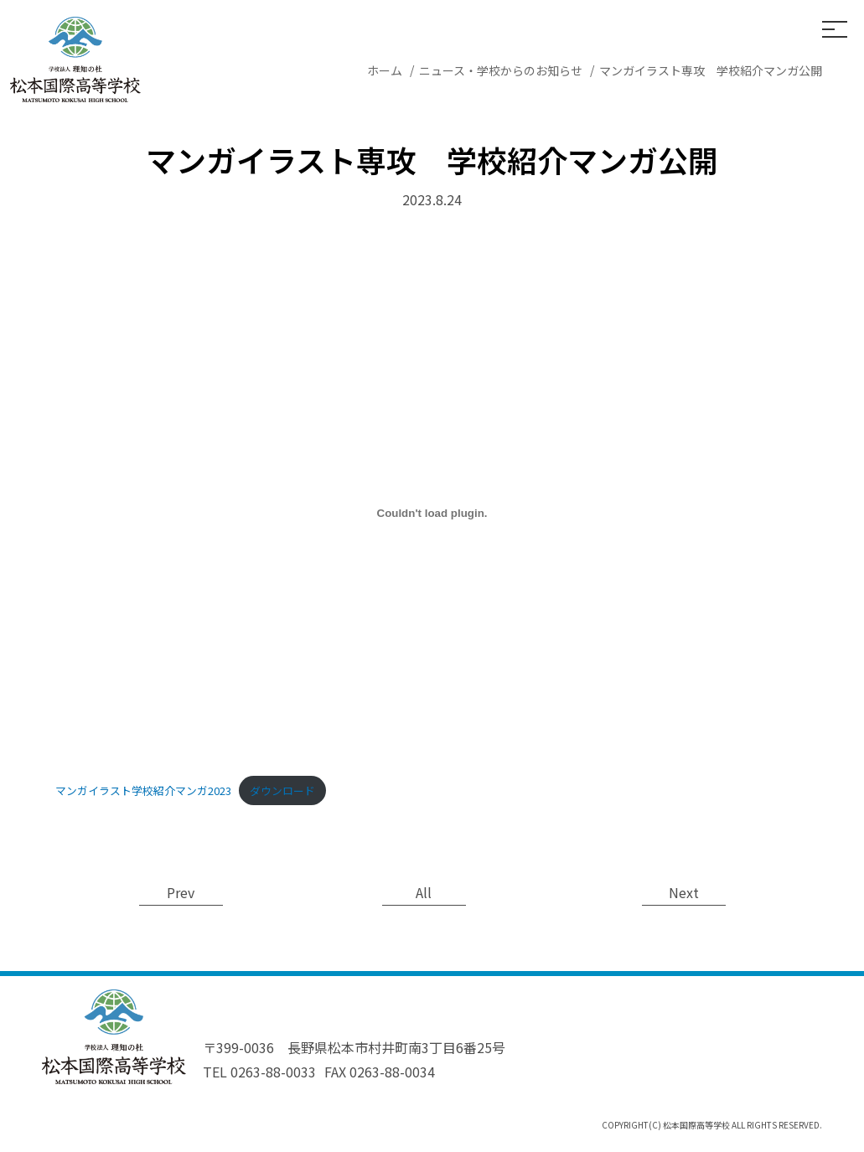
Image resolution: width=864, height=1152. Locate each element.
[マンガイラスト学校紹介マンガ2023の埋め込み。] (432, 513)
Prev (180, 892)
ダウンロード (282, 790)
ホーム (384, 70)
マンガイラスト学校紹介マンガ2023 (143, 790)
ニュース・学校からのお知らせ (500, 70)
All (424, 892)
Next (684, 892)
